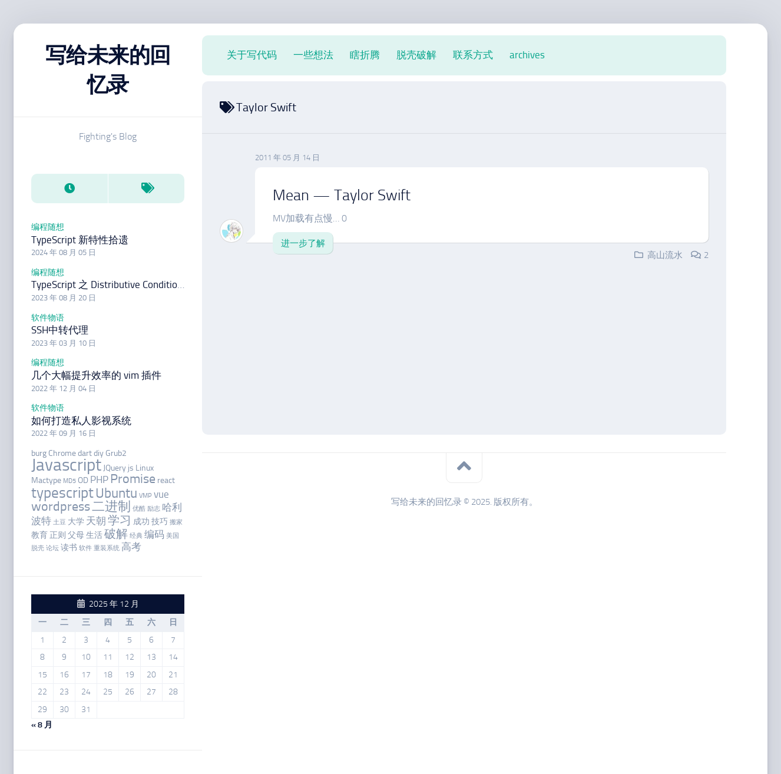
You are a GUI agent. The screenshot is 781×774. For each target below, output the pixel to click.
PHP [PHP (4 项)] (99, 479)
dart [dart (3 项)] (85, 453)
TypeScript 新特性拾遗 (79, 240)
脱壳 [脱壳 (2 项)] (37, 548)
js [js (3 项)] (131, 468)
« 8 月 (41, 725)
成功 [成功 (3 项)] (141, 522)
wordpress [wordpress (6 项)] (60, 506)
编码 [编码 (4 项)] (154, 534)
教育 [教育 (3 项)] (39, 535)
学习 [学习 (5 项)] (119, 520)
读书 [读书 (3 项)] (69, 548)
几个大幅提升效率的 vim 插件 (96, 375)
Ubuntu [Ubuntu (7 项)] (116, 493)
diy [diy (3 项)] (99, 453)
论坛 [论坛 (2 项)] (52, 548)
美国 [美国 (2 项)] (172, 536)
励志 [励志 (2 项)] (153, 508)
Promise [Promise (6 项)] (132, 479)
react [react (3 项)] (166, 480)
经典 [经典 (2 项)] (136, 536)
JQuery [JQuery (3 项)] (114, 468)
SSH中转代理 (59, 330)
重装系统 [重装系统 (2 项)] (107, 548)
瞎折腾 (365, 55)
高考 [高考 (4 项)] (131, 547)
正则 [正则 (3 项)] (57, 535)
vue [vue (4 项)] (161, 494)
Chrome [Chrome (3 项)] (62, 453)
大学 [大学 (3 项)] (76, 522)
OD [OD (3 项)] (83, 480)
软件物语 (47, 318)
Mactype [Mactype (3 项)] (46, 480)
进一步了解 (303, 243)
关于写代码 (252, 55)
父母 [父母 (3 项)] (76, 535)
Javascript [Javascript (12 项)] (66, 465)
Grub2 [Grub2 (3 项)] (116, 453)
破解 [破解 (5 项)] (116, 534)
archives (527, 55)
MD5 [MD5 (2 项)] (69, 481)
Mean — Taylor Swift (342, 195)
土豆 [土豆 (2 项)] (59, 522)
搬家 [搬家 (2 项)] (176, 522)
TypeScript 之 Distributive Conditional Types (124, 284)
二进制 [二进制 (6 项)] (111, 506)
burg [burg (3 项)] (39, 453)
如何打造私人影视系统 (81, 420)
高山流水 (665, 255)
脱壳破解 (416, 55)
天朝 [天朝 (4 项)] (96, 521)
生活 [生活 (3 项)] (94, 535)
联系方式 (473, 55)
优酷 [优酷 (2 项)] (139, 508)
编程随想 (47, 227)
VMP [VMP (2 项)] (145, 496)
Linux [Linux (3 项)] (144, 468)
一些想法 (313, 55)
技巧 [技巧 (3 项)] (159, 522)
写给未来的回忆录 (108, 69)
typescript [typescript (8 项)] (62, 492)
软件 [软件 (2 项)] (85, 548)
